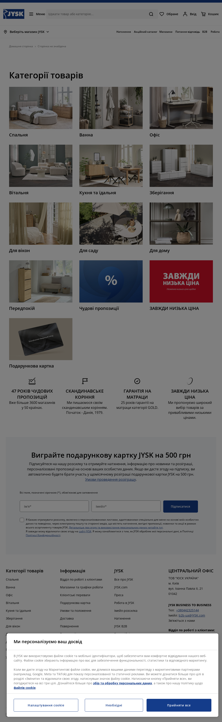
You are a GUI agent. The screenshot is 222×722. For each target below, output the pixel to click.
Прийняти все (179, 705)
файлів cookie (25, 688)
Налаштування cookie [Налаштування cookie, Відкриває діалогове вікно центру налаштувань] (46, 705)
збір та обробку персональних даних (122, 683)
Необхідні (114, 705)
